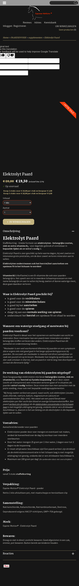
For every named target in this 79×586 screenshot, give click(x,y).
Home (6, 37)
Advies (37, 22)
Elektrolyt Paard (51, 37)
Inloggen (7, 25)
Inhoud (6, 198)
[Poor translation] (10, 55)
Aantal (6, 207)
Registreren (19, 25)
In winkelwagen (19, 221)
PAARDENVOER (18, 37)
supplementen (35, 37)
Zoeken (75, 3)
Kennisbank (50, 22)
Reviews (27, 22)
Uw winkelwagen (65, 26)
